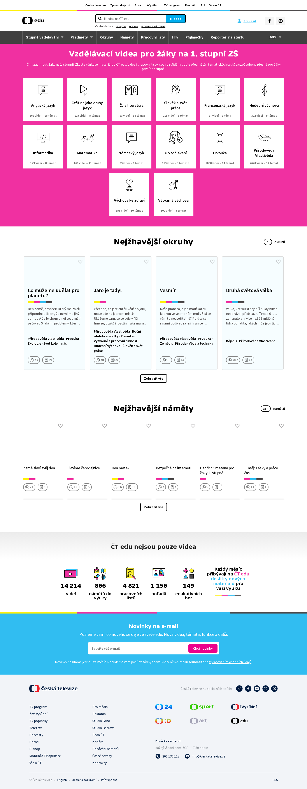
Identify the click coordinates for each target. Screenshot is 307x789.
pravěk (133, 26)
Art (203, 5)
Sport (139, 5)
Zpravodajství (120, 5)
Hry (175, 37)
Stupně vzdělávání (42, 37)
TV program (172, 5)
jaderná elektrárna (153, 26)
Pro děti (190, 5)
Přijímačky (194, 37)
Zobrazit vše (153, 378)
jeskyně (121, 26)
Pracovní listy (153, 37)
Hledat (175, 18)
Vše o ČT (215, 5)
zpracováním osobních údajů (230, 662)
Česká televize (95, 5)
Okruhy (106, 37)
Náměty (127, 37)
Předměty (79, 37)
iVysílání (153, 5)
